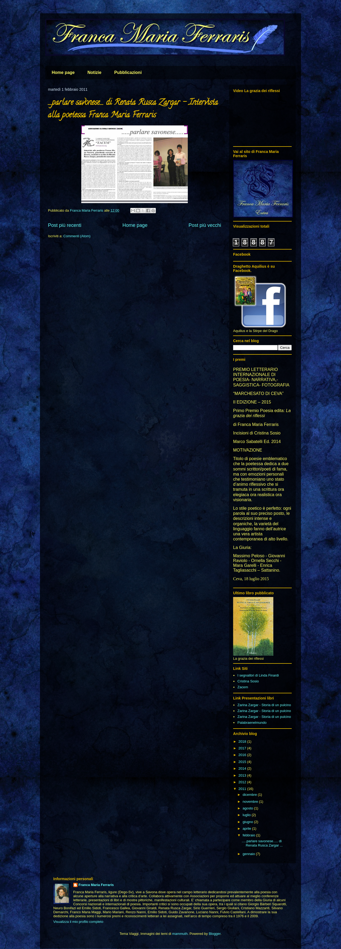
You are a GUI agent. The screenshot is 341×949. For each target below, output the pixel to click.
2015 (242, 762)
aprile (247, 829)
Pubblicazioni (128, 72)
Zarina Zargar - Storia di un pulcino (264, 705)
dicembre (250, 795)
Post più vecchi (205, 225)
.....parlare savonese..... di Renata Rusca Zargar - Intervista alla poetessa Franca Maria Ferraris (133, 109)
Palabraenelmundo (251, 723)
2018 (242, 742)
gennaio (249, 854)
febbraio (249, 835)
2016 (242, 755)
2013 (242, 775)
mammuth (180, 934)
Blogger (215, 934)
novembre (251, 802)
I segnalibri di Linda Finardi (258, 675)
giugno (248, 822)
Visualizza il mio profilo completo (78, 922)
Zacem (242, 687)
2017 (242, 748)
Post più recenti (64, 225)
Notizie (94, 72)
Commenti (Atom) (77, 236)
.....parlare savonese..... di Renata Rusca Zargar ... (262, 843)
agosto (248, 808)
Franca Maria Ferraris (96, 885)
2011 (242, 789)
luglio (247, 815)
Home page (63, 72)
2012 (242, 782)
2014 (242, 768)
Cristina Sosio (248, 681)
